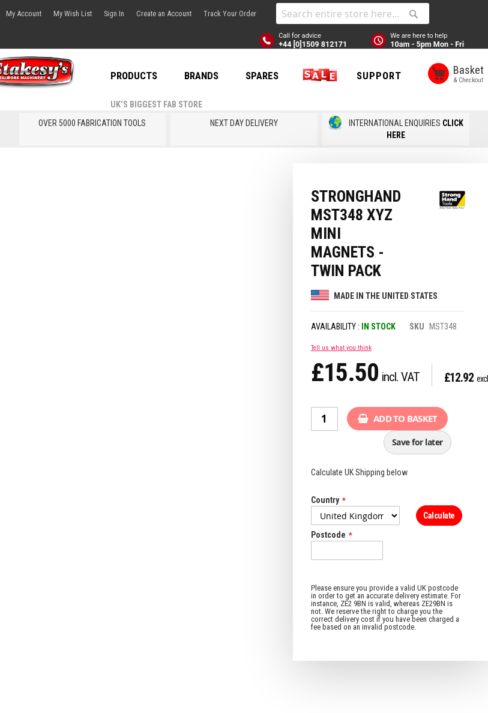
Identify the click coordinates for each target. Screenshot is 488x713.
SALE (349, 76)
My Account (23, 13)
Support (164, 120)
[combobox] (352, 13)
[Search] (413, 13)
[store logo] (54, 74)
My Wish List (72, 13)
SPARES (293, 76)
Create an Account (163, 13)
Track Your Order (229, 13)
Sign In (114, 13)
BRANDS (233, 76)
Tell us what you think (341, 380)
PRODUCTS (165, 76)
